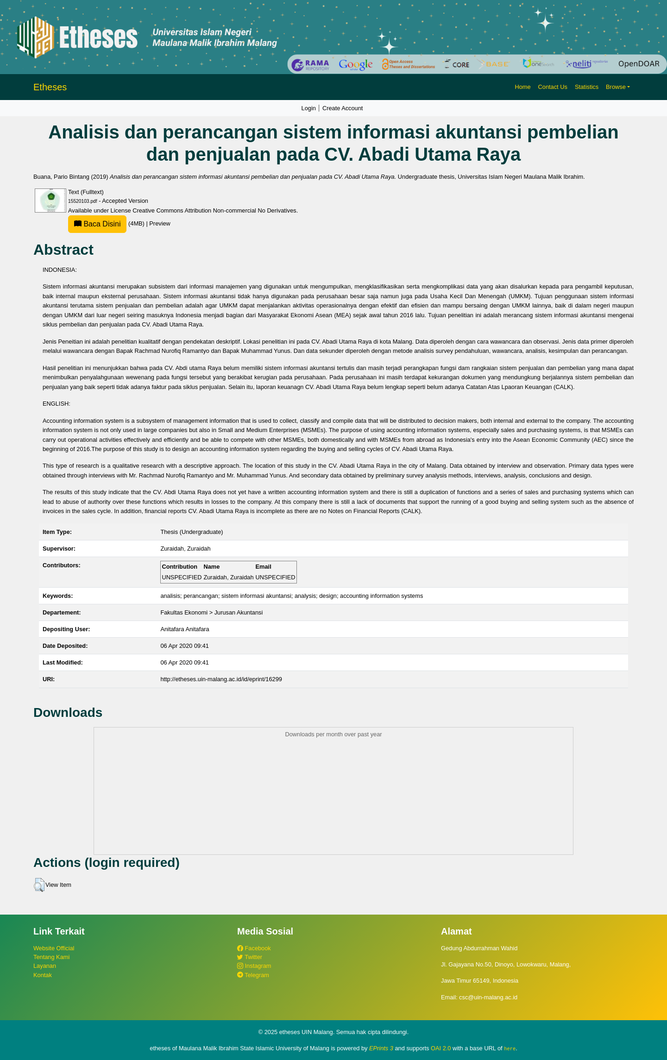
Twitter (249, 956)
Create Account (342, 108)
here (510, 1048)
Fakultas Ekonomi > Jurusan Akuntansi (211, 612)
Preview (159, 223)
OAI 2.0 (441, 1048)
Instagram (254, 965)
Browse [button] (616, 86)
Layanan (44, 965)
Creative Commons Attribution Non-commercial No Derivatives (214, 210)
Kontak (42, 975)
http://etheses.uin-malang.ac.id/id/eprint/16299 (221, 679)
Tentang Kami (51, 956)
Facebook (254, 948)
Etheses (50, 87)
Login (309, 108)
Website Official (53, 948)
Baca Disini (97, 224)
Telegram (253, 975)
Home (522, 86)
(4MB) (107, 223)
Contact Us (552, 86)
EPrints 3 (381, 1048)
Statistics (586, 86)
